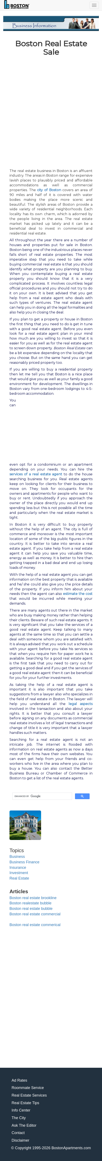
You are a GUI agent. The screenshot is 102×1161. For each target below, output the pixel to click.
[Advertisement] (51, 111)
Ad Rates (19, 1080)
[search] (42, 796)
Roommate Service (28, 1088)
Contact (18, 1133)
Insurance (17, 867)
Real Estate (19, 878)
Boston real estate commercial (34, 914)
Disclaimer (20, 1140)
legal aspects (80, 704)
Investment (18, 873)
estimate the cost (78, 594)
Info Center (21, 1110)
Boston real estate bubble (30, 908)
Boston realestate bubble (30, 903)
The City (19, 1118)
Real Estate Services (29, 1095)
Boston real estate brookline (32, 898)
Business (17, 856)
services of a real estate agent (35, 474)
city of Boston (49, 190)
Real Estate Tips (25, 1103)
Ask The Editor (24, 1125)
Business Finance (24, 862)
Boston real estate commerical (34, 925)
